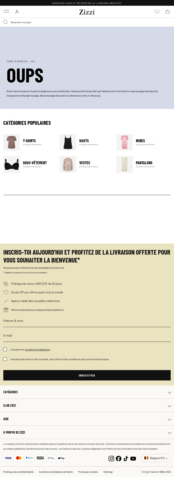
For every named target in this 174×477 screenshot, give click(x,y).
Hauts (85, 142)
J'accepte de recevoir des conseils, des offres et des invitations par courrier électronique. (59, 359)
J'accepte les (30, 349)
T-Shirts (28, 142)
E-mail (7, 335)
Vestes (85, 164)
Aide (6, 419)
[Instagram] (111, 458)
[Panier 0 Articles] (167, 11)
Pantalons (141, 164)
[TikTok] (126, 458)
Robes (141, 142)
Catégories (10, 392)
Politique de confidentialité (18, 471)
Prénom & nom (13, 320)
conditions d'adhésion (37, 349)
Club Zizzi (9, 405)
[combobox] (87, 22)
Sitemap (108, 471)
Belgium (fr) (154, 458)
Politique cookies (88, 471)
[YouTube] (133, 458)
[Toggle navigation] (6, 11)
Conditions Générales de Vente (56, 471)
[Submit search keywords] (6, 22)
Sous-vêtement (28, 164)
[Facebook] (118, 458)
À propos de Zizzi (14, 432)
